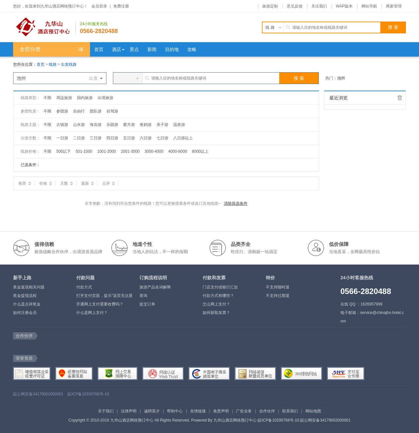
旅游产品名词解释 (155, 287)
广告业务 (244, 411)
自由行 (79, 111)
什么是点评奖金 (27, 304)
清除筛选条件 (235, 203)
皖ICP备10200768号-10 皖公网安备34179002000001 (304, 420)
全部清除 (399, 97)
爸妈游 (146, 124)
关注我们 (319, 6)
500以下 (63, 151)
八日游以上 (183, 138)
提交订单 (147, 304)
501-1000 (84, 151)
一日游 (62, 138)
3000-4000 (154, 151)
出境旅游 (105, 97)
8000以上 (200, 151)
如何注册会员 (25, 312)
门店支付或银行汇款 (220, 287)
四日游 (112, 138)
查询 (143, 295)
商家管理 (394, 6)
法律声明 (129, 411)
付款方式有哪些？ (218, 295)
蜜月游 (129, 124)
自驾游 (112, 111)
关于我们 (106, 411)
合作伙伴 (267, 411)
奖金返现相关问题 (29, 287)
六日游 (146, 138)
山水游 (79, 124)
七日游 (162, 138)
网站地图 (313, 411)
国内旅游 (85, 97)
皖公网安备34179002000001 (38, 394)
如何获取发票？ (216, 312)
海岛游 (95, 124)
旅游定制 (270, 6)
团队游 (95, 111)
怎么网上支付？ (216, 304)
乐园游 (112, 124)
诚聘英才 (152, 411)
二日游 (79, 138)
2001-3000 (130, 151)
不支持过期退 (277, 295)
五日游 (129, 138)
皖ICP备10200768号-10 (88, 394)
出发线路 (69, 64)
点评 (108, 183)
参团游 (62, 111)
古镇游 (62, 124)
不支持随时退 (277, 287)
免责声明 (221, 411)
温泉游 (179, 124)
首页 (41, 64)
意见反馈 (294, 6)
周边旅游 (64, 97)
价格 (45, 183)
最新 (87, 183)
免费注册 (121, 6)
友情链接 (198, 411)
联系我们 (290, 411)
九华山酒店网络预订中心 (235, 420)
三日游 (95, 138)
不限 (47, 97)
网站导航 (369, 6)
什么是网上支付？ (92, 312)
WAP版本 (344, 6)
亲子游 (162, 124)
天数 (66, 183)
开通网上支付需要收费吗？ (99, 304)
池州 (341, 78)
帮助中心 (175, 411)
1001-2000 (106, 151)
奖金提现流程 (25, 295)
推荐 (24, 183)
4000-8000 (177, 151)
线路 (53, 64)
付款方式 (84, 287)
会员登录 (99, 6)
